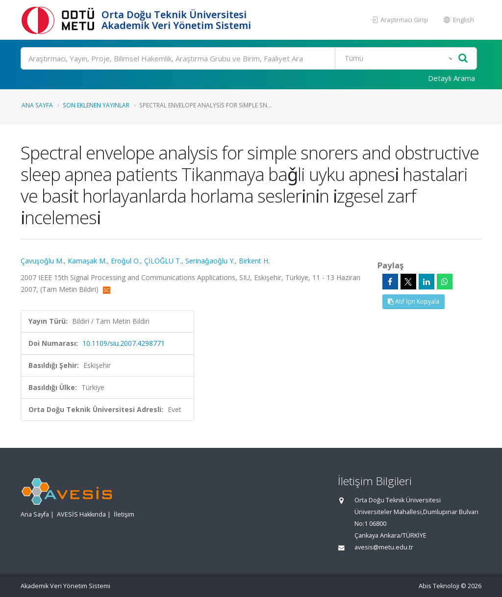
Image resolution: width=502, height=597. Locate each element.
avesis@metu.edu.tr (383, 547)
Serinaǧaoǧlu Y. (210, 260)
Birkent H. (254, 260)
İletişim (124, 514)
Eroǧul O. (125, 260)
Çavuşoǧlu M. (42, 260)
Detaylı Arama (451, 78)
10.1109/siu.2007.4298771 (123, 343)
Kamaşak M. (87, 260)
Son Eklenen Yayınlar (96, 105)
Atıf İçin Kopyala (413, 301)
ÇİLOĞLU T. (162, 260)
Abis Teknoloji (439, 586)
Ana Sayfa (37, 105)
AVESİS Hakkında (81, 514)
